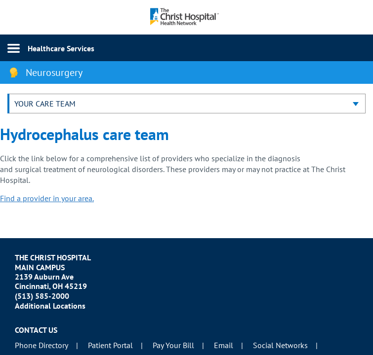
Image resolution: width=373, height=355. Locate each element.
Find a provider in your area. (47, 198)
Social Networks (280, 345)
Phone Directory (41, 345)
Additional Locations (50, 306)
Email (223, 345)
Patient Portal (110, 345)
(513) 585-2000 (42, 296)
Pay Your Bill (173, 345)
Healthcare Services (61, 48)
